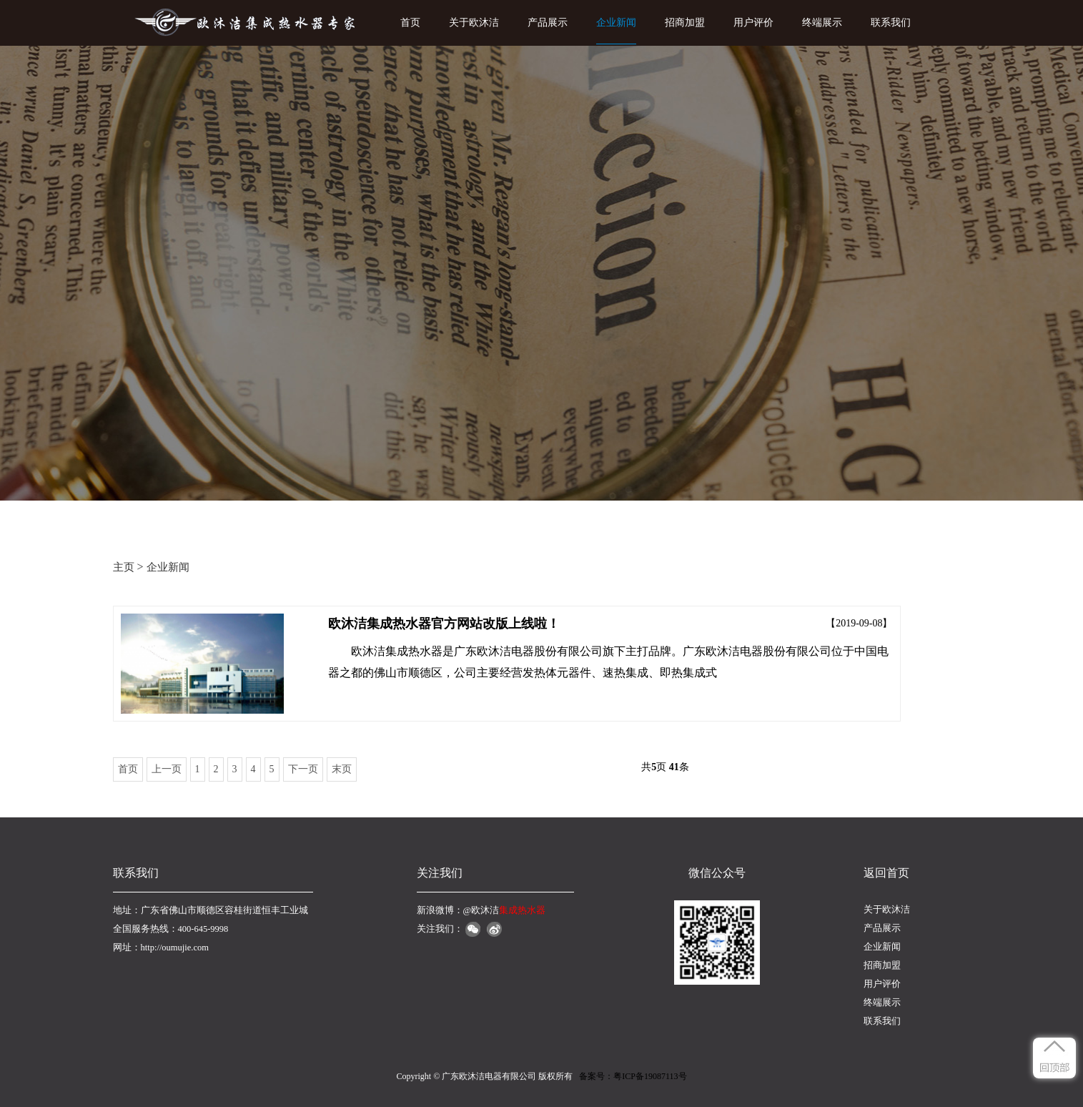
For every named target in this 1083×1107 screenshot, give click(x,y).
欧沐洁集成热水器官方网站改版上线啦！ (444, 623)
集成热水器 (522, 910)
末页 (342, 769)
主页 (123, 567)
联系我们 (891, 22)
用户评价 (753, 22)
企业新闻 (616, 22)
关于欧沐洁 (474, 22)
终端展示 (822, 22)
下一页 (303, 769)
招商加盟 (685, 22)
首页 (410, 22)
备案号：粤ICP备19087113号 (632, 1076)
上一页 (167, 769)
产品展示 (548, 22)
